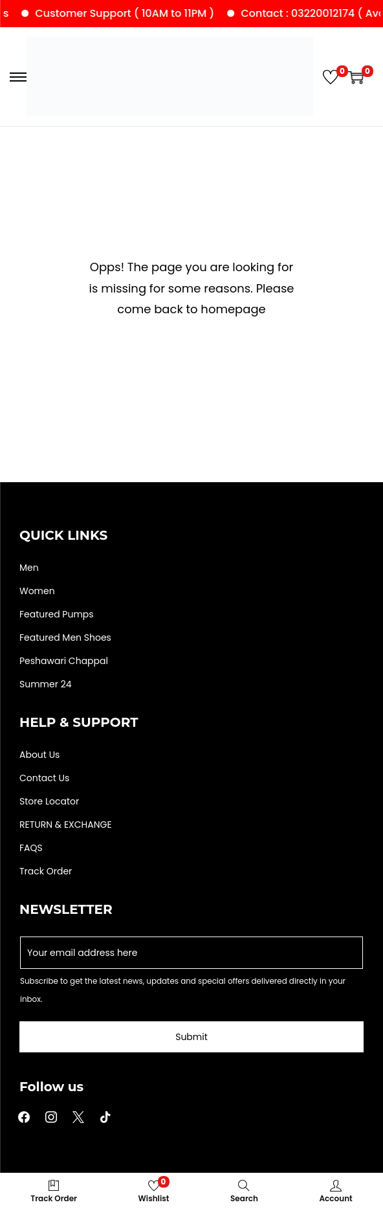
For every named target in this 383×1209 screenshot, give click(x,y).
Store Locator (49, 801)
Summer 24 (45, 684)
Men (29, 567)
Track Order (45, 871)
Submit (191, 1036)
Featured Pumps (56, 614)
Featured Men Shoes (65, 637)
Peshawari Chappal (63, 660)
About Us (39, 754)
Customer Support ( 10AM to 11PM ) (133, 13)
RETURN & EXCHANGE (65, 824)
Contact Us (44, 777)
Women (37, 590)
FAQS (31, 847)
